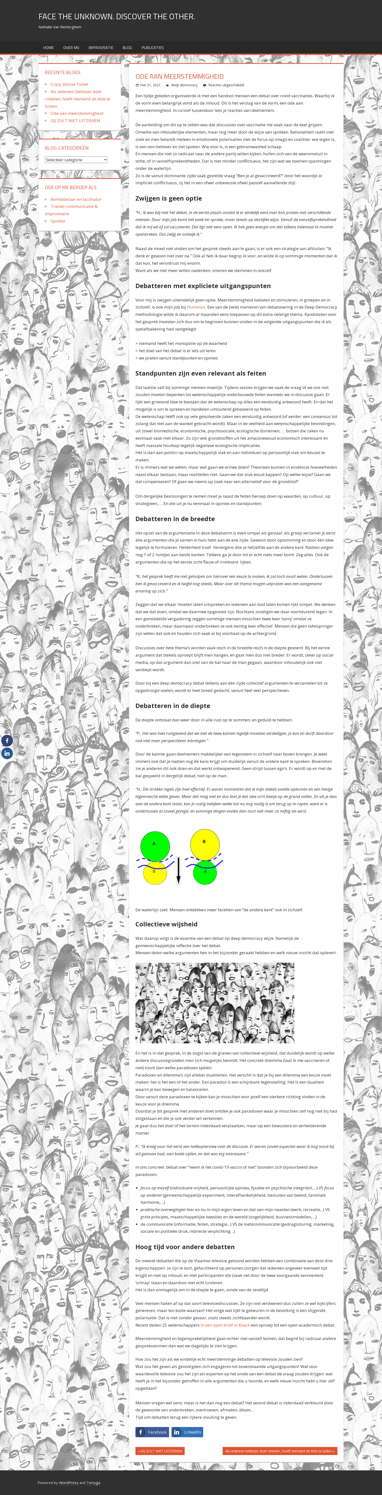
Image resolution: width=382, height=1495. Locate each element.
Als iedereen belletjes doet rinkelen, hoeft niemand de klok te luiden (278, 1451)
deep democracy (184, 85)
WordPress (68, 1482)
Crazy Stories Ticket (69, 84)
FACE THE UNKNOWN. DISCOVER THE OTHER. (123, 16)
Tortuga (93, 1482)
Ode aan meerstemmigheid (77, 113)
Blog (127, 47)
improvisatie (100, 47)
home (48, 47)
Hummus (196, 307)
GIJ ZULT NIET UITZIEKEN (161, 1451)
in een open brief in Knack (225, 1325)
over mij (71, 47)
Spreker (58, 221)
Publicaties (153, 47)
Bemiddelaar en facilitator (76, 199)
